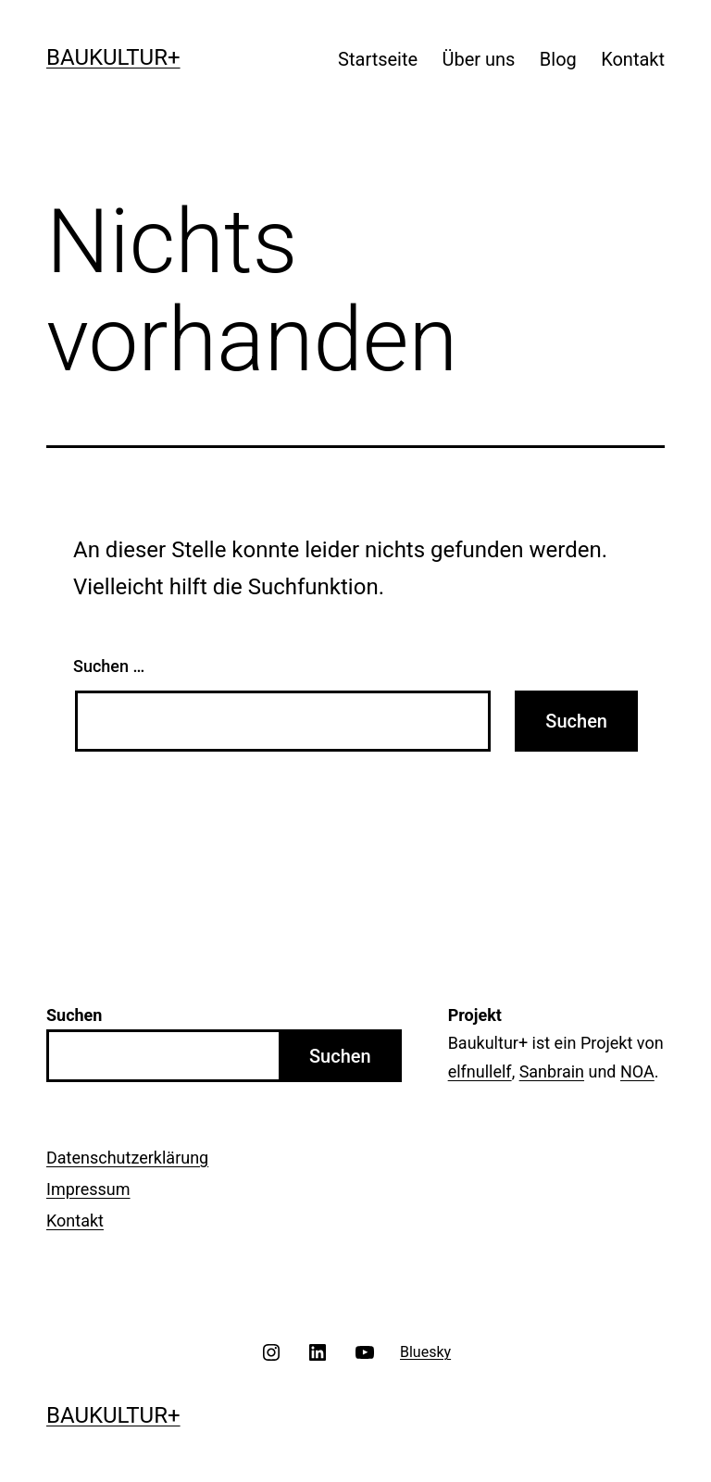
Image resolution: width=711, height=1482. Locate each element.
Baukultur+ (113, 57)
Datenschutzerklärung (127, 1157)
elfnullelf (480, 1071)
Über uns (479, 59)
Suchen (340, 1056)
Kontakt (633, 59)
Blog (558, 59)
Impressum (88, 1189)
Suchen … (108, 666)
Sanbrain (551, 1071)
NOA (637, 1071)
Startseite (378, 59)
